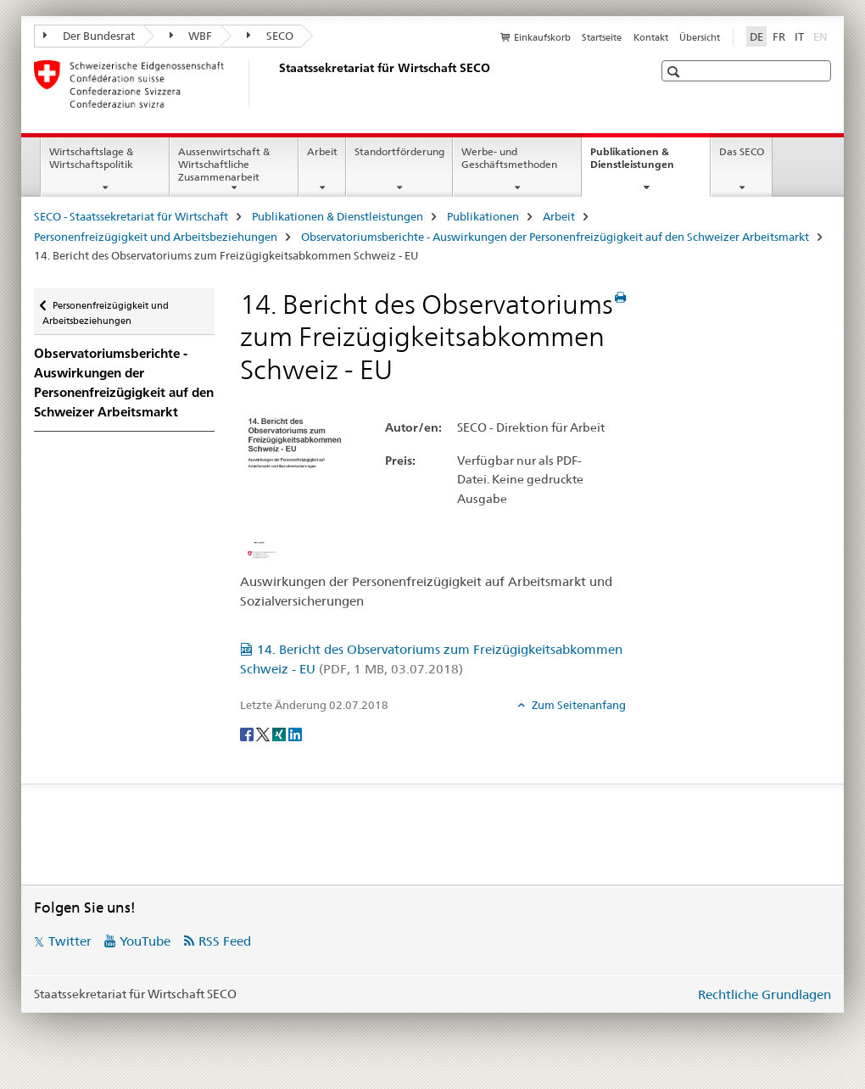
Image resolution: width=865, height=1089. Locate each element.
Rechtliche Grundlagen (764, 994)
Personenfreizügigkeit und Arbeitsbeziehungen (155, 236)
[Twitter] (264, 733)
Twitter (70, 941)
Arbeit (322, 151)
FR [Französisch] (779, 36)
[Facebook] (248, 733)
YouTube (145, 941)
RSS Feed (224, 941)
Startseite (602, 37)
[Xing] (280, 733)
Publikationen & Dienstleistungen (650, 163)
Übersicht (699, 37)
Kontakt (650, 37)
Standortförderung (399, 151)
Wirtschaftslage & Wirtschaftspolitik (91, 157)
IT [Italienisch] (799, 36)
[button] (675, 71)
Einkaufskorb (542, 37)
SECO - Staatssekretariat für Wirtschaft (131, 216)
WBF (191, 35)
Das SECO (741, 151)
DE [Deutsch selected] (756, 36)
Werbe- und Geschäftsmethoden (509, 157)
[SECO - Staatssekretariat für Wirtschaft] (275, 84)
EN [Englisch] (822, 35)
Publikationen (483, 216)
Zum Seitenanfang (577, 705)
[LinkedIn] (295, 733)
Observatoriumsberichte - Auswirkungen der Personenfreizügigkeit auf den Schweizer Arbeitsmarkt (555, 236)
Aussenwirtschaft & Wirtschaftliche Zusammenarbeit (224, 164)
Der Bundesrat (89, 35)
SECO (270, 35)
